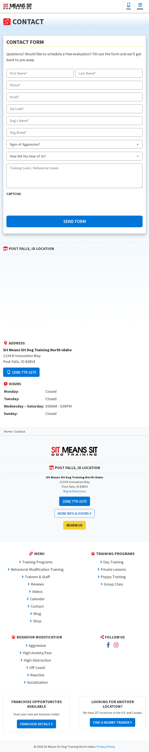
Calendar (37, 598)
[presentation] (35, 205)
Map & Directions (74, 491)
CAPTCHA (13, 194)
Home (8, 431)
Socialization (37, 682)
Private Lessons (113, 569)
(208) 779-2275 (21, 372)
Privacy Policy (106, 747)
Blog (37, 613)
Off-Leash (37, 667)
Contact (37, 606)
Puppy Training (113, 576)
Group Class (113, 584)
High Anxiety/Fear (37, 652)
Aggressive (37, 645)
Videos (37, 591)
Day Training (113, 561)
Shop (37, 620)
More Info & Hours (74, 513)
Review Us (74, 525)
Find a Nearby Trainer (112, 722)
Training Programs (37, 561)
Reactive (37, 674)
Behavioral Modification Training (37, 569)
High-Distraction (37, 660)
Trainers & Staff (37, 576)
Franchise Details (36, 724)
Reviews (37, 584)
